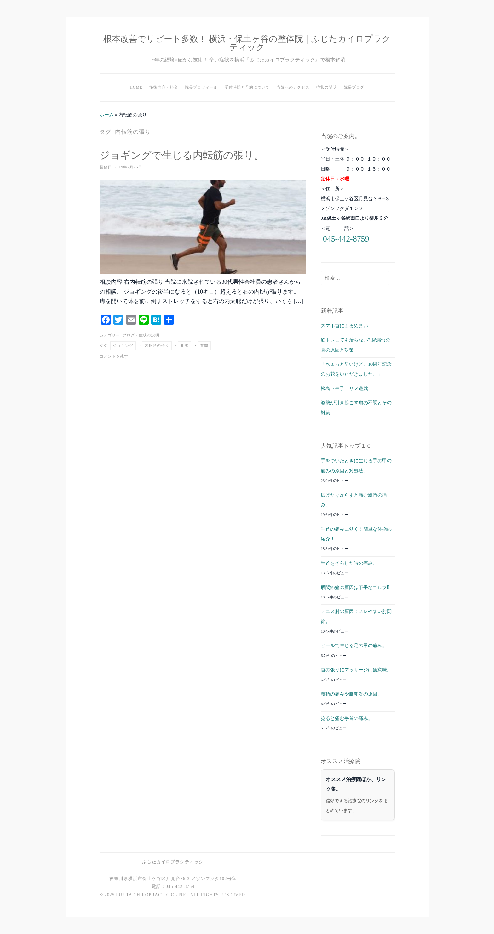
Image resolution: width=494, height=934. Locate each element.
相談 (185, 345)
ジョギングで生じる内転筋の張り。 (182, 154)
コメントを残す (114, 356)
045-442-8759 (346, 238)
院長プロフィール (201, 87)
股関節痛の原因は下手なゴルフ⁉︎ (355, 587)
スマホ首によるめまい (344, 325)
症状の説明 (326, 87)
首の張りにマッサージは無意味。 (356, 669)
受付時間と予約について (247, 87)
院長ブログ (354, 87)
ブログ (129, 335)
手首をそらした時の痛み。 (349, 563)
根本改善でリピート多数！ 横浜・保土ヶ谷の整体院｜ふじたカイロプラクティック (247, 42)
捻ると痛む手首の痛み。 (347, 718)
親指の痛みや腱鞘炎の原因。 (351, 694)
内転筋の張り (157, 345)
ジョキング (123, 345)
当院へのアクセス (293, 87)
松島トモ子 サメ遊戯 (344, 388)
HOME (136, 87)
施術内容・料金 (163, 87)
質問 (204, 345)
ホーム (107, 114)
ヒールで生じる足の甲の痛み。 (354, 645)
